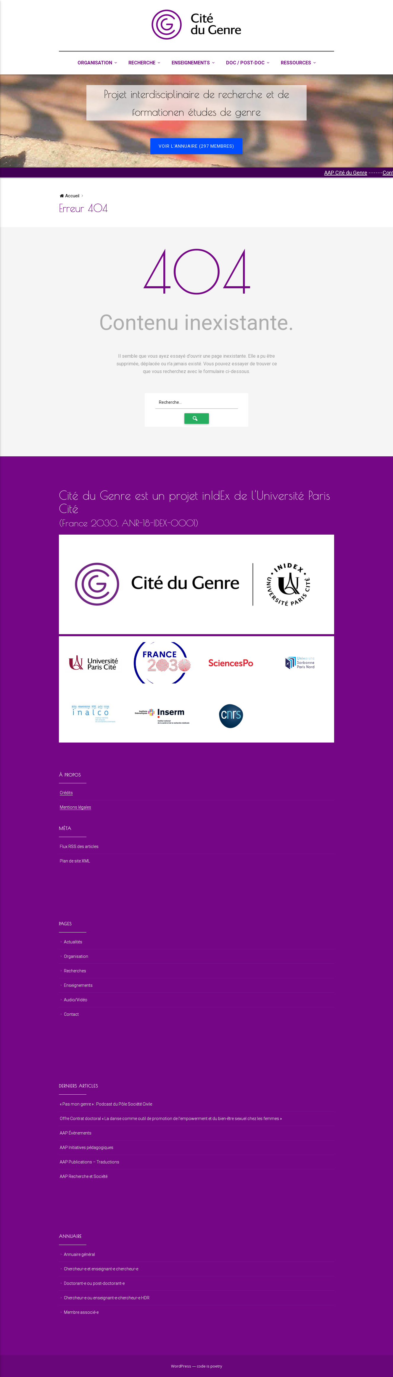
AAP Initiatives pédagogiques (86, 1147)
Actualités (73, 942)
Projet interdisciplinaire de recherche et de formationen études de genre (196, 103)
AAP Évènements (75, 1133)
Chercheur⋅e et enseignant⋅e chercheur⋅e (101, 1269)
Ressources (296, 63)
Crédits (66, 792)
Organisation (95, 63)
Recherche (141, 63)
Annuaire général (79, 1254)
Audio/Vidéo (75, 999)
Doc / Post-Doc (245, 63)
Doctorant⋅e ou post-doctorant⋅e (94, 1283)
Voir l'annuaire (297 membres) (196, 146)
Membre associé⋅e (81, 1312)
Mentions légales (75, 807)
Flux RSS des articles (79, 846)
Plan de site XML (75, 861)
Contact (71, 1014)
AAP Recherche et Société (83, 1176)
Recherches (75, 971)
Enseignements (191, 63)
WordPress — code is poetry (196, 1366)
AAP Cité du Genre (352, 173)
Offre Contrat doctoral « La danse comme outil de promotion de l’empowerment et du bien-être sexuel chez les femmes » (171, 1118)
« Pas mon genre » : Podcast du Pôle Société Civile (106, 1104)
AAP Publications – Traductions (89, 1162)
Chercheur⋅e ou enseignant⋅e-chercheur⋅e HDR (106, 1297)
